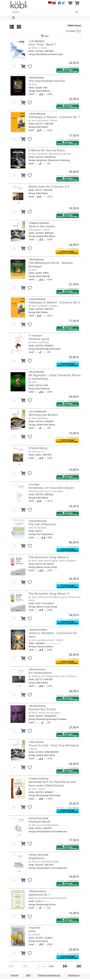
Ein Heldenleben (40, 673)
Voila (32, 931)
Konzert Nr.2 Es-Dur (42, 709)
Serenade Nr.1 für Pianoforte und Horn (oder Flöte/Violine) (52, 783)
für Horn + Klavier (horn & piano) (44, 712)
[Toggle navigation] (13, 18)
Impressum (73, 975)
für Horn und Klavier (38, 418)
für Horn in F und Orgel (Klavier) (44, 825)
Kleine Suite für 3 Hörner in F (49, 186)
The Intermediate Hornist (47, 81)
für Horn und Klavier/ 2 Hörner (43, 120)
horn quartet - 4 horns (39, 229)
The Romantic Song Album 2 (49, 557)
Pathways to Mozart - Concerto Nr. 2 (54, 302)
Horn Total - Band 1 (42, 44)
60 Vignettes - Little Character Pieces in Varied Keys (55, 377)
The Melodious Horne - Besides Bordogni (51, 264)
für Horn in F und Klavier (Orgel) (44, 861)
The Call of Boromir (42, 524)
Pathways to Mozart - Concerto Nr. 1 (54, 117)
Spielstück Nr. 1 (39, 894)
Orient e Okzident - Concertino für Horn (53, 635)
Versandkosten (74, 67)
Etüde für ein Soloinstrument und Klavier (48, 898)
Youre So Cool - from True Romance (54, 745)
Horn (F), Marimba (37, 527)
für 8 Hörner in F (36, 451)
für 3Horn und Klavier (39, 342)
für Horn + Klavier (37, 788)
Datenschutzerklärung (49, 975)
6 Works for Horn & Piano (47, 150)
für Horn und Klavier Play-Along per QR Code (50, 153)
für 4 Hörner (34, 934)
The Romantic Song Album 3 (49, 593)
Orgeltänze (36, 858)
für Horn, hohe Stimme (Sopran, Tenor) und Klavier (52, 560)
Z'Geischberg (38, 448)
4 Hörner (33, 748)
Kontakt (14, 975)
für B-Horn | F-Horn (38, 47)
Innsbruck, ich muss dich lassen (51, 488)
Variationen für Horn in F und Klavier (46, 491)
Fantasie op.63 (39, 339)
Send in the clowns (42, 226)
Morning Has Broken (43, 415)
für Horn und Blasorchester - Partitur (46, 640)
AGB (28, 975)
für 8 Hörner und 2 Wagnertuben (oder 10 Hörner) (52, 676)
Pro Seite (70, 31)
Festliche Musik (39, 821)
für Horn (33, 84)
